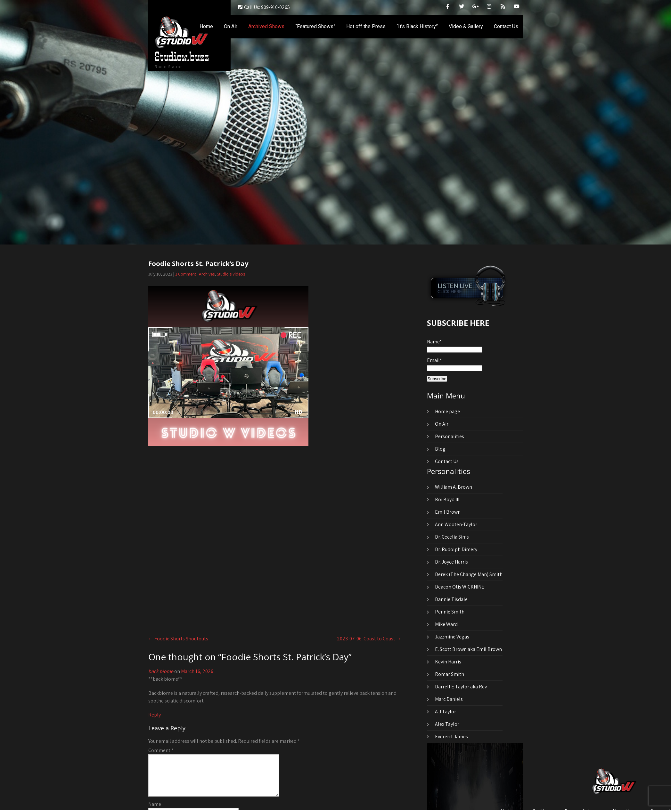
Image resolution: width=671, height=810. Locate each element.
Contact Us (506, 26)
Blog (440, 448)
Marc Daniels (449, 699)
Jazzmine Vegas (452, 636)
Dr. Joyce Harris (451, 561)
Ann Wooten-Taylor (456, 524)
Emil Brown (448, 512)
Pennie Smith (449, 611)
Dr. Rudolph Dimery (456, 549)
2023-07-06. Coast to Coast (369, 638)
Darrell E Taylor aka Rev (461, 686)
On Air (230, 26)
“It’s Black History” (417, 26)
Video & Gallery (466, 26)
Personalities (449, 436)
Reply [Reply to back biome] (154, 714)
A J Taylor (445, 711)
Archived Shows (266, 26)
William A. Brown (453, 487)
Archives (207, 274)
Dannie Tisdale (451, 599)
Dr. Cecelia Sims (452, 536)
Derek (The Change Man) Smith (469, 574)
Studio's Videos (231, 274)
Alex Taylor (447, 724)
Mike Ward (446, 624)
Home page (447, 411)
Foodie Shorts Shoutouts (178, 638)
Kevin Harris (448, 661)
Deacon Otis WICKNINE (459, 586)
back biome (160, 671)
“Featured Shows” (315, 26)
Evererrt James (451, 736)
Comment (161, 750)
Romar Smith (449, 674)
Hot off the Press (366, 26)
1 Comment (185, 274)
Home (206, 26)
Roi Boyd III (447, 499)
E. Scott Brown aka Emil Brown (468, 649)
